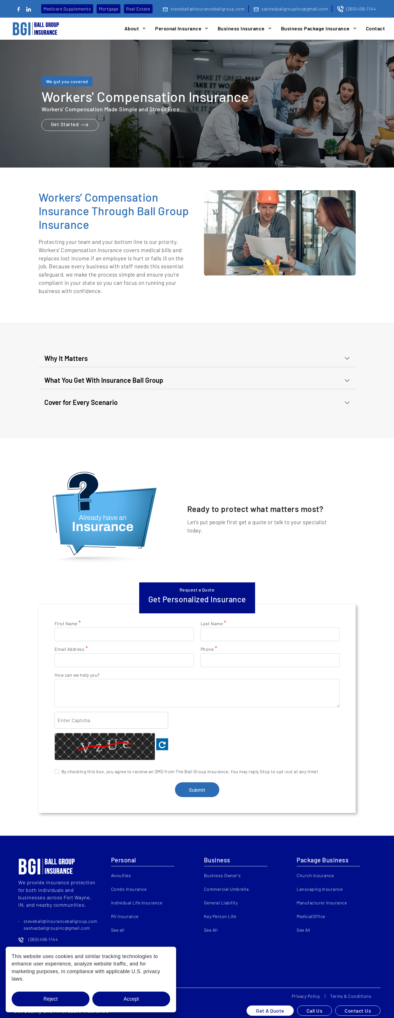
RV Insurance (125, 916)
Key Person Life (220, 916)
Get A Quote (270, 1010)
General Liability (221, 902)
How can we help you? (77, 675)
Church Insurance (315, 875)
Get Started (70, 124)
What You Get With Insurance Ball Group (103, 380)
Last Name (213, 623)
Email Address (71, 649)
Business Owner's (222, 875)
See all (118, 930)
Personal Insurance (178, 28)
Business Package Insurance (315, 28)
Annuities (121, 875)
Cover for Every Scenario (81, 402)
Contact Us (358, 1010)
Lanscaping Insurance (320, 889)
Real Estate (138, 8)
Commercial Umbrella (226, 889)
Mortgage (108, 8)
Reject (50, 999)
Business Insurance (241, 28)
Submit (197, 790)
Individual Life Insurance (136, 902)
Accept (131, 999)
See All (211, 930)
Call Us (315, 1010)
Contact (375, 28)
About (131, 28)
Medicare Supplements (67, 8)
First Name (68, 623)
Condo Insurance (129, 889)
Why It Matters (66, 358)
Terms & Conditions (350, 996)
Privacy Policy (306, 996)
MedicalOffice (311, 916)
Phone (209, 649)
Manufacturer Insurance (322, 902)
